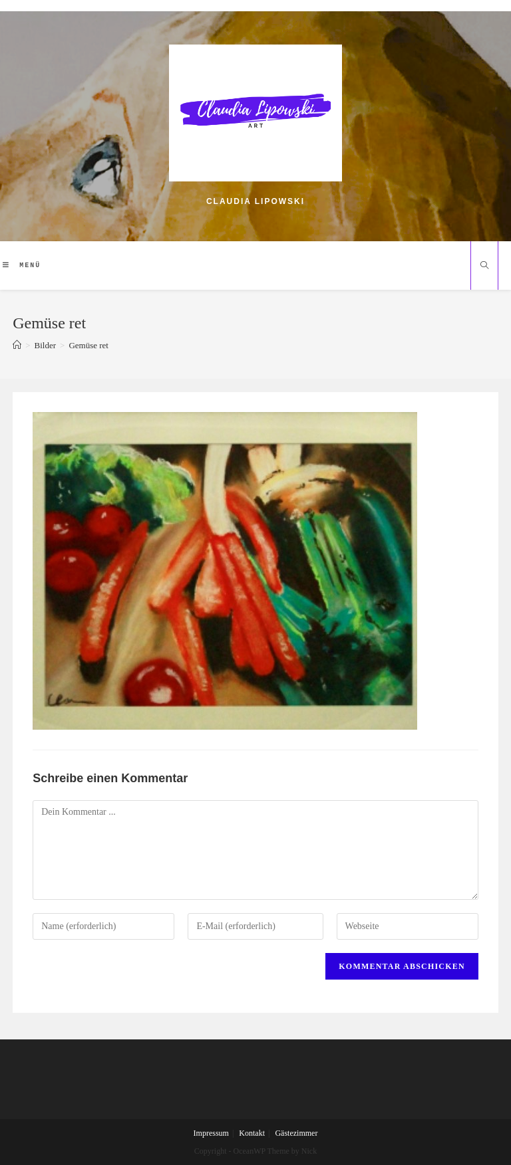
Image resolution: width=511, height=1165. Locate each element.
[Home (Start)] (17, 345)
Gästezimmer (296, 1133)
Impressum (211, 1133)
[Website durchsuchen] (484, 266)
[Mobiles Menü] (22, 265)
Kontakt (252, 1133)
